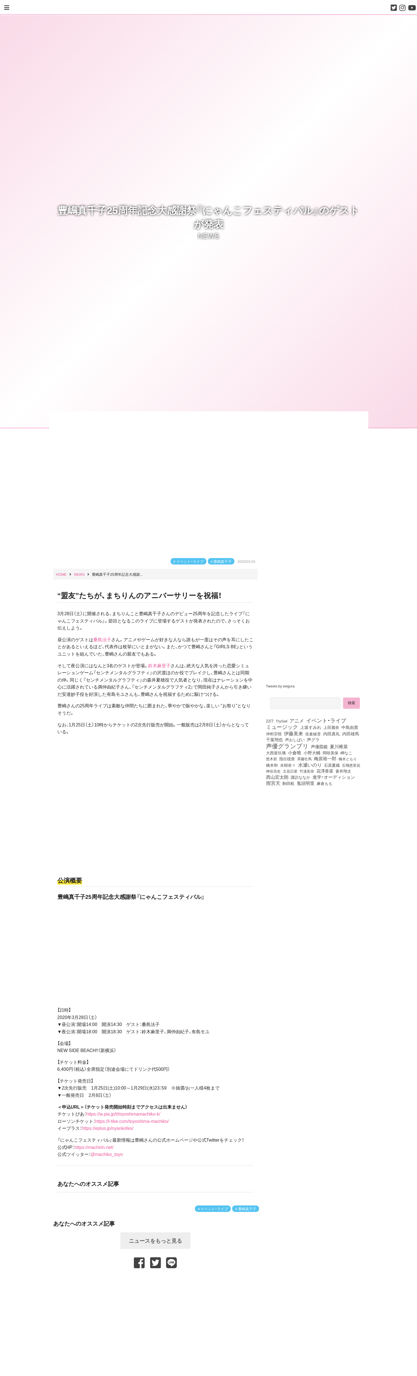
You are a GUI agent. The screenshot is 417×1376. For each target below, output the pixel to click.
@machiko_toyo (107, 1154)
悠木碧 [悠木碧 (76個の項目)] (271, 758)
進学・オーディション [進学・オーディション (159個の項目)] (334, 777)
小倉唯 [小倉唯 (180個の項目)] (294, 752)
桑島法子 (102, 639)
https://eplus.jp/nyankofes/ (108, 1128)
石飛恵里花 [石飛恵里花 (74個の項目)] (351, 765)
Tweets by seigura (280, 686)
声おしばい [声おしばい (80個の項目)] (295, 739)
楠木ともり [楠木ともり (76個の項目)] (348, 758)
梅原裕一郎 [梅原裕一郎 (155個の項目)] (325, 758)
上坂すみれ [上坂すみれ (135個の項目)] (310, 727)
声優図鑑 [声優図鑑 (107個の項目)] (319, 746)
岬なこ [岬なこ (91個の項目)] (346, 752)
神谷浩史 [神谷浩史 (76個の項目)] (273, 771)
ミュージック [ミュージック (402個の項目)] (282, 726)
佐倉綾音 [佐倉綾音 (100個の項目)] (313, 733)
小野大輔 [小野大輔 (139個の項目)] (312, 752)
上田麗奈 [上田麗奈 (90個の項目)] (331, 727)
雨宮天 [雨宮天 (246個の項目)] (273, 783)
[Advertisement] (155, 1281)
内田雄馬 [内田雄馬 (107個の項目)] (350, 733)
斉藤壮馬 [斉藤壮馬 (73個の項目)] (304, 758)
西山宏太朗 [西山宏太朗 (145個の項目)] (277, 777)
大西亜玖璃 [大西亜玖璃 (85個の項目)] (276, 752)
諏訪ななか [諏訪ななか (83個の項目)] (300, 777)
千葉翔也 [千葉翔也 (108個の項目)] (274, 739)
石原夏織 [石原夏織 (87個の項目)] (332, 765)
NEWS (208, 235)
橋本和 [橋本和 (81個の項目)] (272, 765)
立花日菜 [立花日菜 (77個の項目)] (290, 771)
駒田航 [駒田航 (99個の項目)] (288, 783)
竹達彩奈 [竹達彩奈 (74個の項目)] (307, 771)
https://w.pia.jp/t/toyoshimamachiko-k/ (123, 1113)
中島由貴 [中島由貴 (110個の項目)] (349, 727)
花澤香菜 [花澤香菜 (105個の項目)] (324, 771)
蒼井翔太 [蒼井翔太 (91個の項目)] (343, 771)
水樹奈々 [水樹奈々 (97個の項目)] (288, 765)
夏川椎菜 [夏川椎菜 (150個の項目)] (339, 746)
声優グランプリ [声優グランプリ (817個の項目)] (287, 745)
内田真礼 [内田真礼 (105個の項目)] (331, 733)
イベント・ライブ (190, 561)
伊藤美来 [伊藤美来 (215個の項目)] (293, 733)
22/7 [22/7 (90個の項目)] (270, 721)
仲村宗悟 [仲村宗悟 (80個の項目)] (274, 733)
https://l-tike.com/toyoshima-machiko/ (132, 1121)
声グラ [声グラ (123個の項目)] (313, 739)
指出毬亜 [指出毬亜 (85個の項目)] (287, 758)
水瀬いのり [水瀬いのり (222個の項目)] (310, 765)
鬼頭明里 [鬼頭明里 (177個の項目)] (306, 783)
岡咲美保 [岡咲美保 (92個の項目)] (330, 753)
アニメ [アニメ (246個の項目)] (297, 720)
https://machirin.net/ (94, 1147)
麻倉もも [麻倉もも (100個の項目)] (324, 783)
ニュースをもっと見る (155, 1240)
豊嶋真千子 (222, 561)
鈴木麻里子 (159, 665)
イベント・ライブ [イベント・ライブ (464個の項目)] (326, 720)
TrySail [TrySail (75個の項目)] (281, 721)
